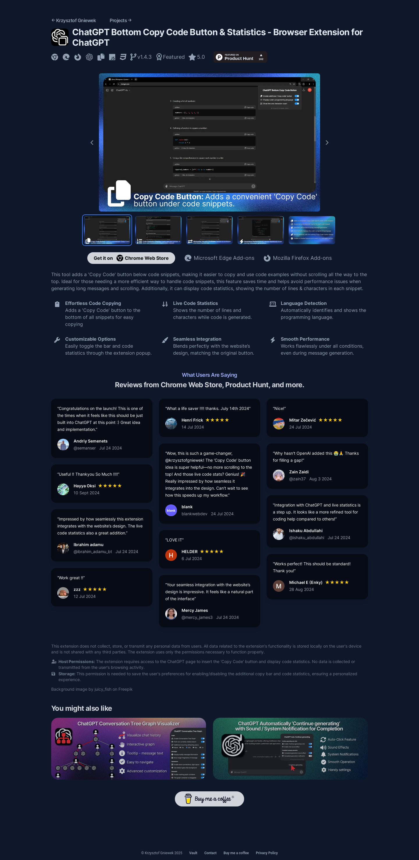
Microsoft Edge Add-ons (219, 258)
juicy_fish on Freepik (114, 689)
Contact (210, 853)
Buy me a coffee (236, 853)
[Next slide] (327, 142)
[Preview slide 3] (209, 230)
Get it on (131, 258)
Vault (193, 853)
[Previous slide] (92, 142)
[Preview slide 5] (311, 230)
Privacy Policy (267, 853)
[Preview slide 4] (260, 230)
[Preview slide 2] (158, 230)
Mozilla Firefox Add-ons (298, 258)
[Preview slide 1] (107, 230)
